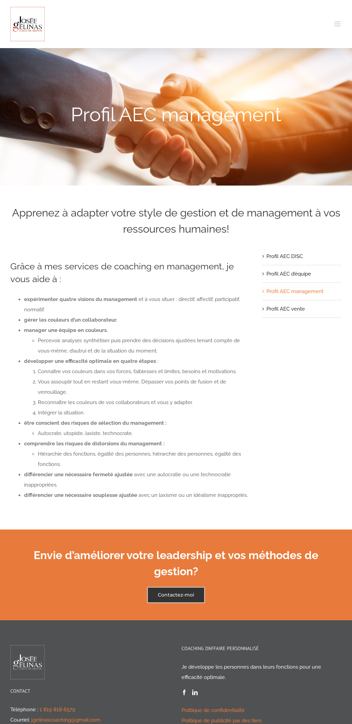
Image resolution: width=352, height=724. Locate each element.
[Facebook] (184, 692)
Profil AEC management (294, 291)
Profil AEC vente (285, 309)
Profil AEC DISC (284, 256)
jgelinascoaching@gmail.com (65, 720)
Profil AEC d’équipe (288, 274)
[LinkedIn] (195, 692)
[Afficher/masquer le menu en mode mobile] (338, 23)
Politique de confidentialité (213, 710)
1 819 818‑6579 (57, 709)
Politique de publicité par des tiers (222, 720)
